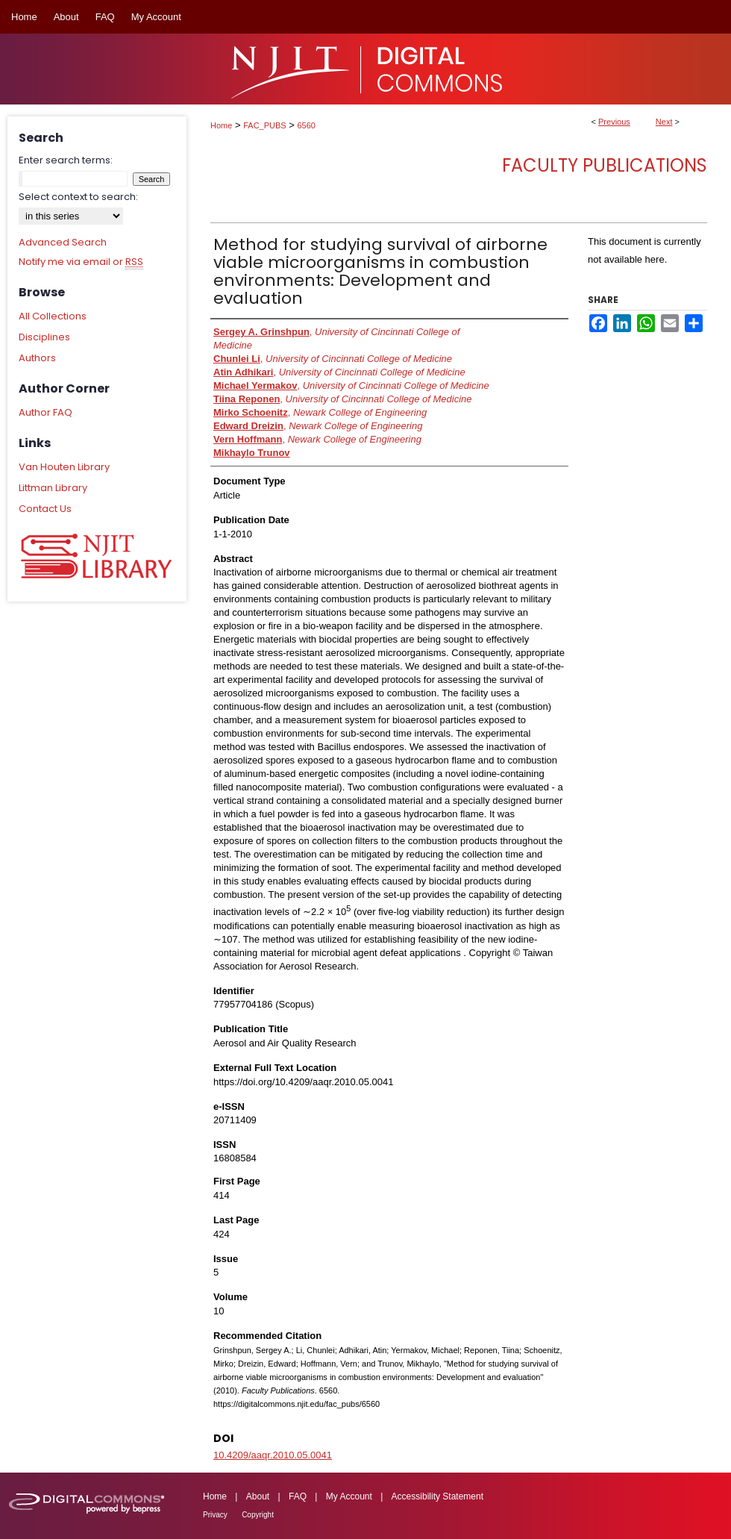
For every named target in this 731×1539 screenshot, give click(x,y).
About (257, 1496)
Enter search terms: (66, 160)
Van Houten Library (64, 467)
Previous (614, 121)
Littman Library (53, 488)
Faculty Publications (604, 165)
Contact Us (45, 509)
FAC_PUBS (264, 125)
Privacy (215, 1515)
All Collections (53, 316)
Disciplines (44, 337)
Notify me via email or (81, 262)
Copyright (258, 1515)
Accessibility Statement (437, 1496)
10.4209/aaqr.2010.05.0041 (272, 1455)
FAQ (298, 1496)
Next (664, 121)
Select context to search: (78, 197)
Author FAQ (45, 412)
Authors (37, 358)
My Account (349, 1496)
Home (221, 125)
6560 (307, 125)
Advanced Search (63, 242)
